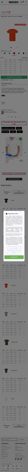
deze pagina (18, 235)
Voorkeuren (14, 252)
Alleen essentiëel (14, 248)
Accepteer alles (14, 257)
